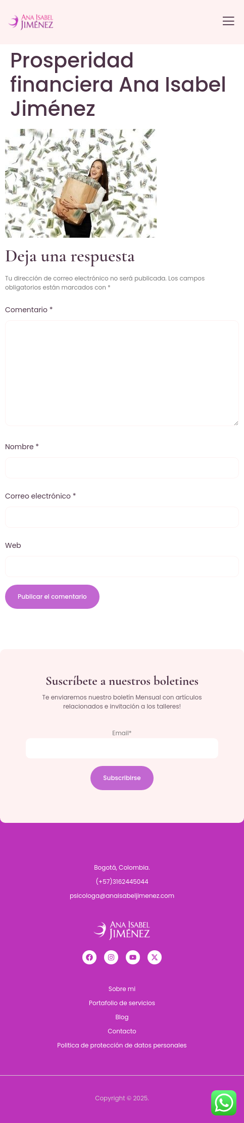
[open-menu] (228, 22)
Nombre (22, 447)
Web (13, 545)
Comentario (29, 310)
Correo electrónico (40, 496)
